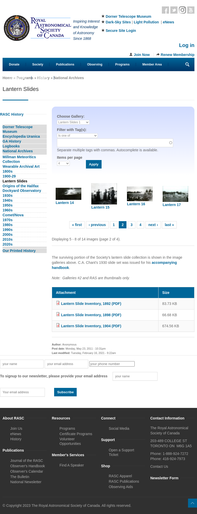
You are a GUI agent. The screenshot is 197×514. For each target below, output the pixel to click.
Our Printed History (19, 251)
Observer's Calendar (26, 471)
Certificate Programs (76, 434)
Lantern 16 (136, 204)
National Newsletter (25, 482)
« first (77, 225)
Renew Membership (177, 55)
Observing (94, 64)
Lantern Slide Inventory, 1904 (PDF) (91, 326)
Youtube (190, 10)
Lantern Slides (15, 181)
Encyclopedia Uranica (21, 136)
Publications (65, 64)
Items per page (69, 157)
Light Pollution (146, 22)
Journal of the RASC (26, 461)
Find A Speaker (72, 465)
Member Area (152, 64)
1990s (8, 230)
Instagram (182, 10)
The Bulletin (19, 477)
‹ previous (97, 225)
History (16, 439)
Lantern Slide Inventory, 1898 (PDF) (91, 315)
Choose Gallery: (70, 116)
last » (169, 225)
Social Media (119, 428)
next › (153, 225)
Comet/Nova (13, 215)
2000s (8, 234)
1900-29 (9, 176)
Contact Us (17, 78)
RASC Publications (124, 481)
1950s (8, 205)
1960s (8, 210)
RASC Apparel (120, 476)
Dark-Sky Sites (118, 22)
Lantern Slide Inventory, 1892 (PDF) (91, 304)
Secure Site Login (121, 31)
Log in (186, 45)
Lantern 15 (100, 207)
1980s (8, 225)
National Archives (69, 78)
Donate (14, 64)
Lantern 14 (65, 203)
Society (37, 64)
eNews (168, 22)
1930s (8, 195)
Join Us (16, 428)
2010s (8, 239)
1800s (8, 171)
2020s (8, 244)
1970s (8, 220)
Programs (122, 64)
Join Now (142, 55)
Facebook (165, 10)
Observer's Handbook (27, 466)
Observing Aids (121, 487)
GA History (12, 141)
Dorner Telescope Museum (128, 16)
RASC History (12, 114)
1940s (8, 200)
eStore (42, 78)
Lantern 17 (172, 205)
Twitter (174, 10)
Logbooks (11, 146)
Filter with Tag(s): (72, 130)
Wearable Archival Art (21, 166)
